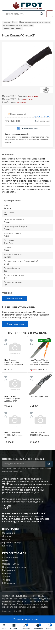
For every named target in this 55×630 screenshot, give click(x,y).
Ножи (5, 560)
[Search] (41, 14)
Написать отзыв (14, 298)
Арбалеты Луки (10, 557)
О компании (8, 533)
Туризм (6, 580)
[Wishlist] (5, 341)
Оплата (6, 539)
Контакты (7, 545)
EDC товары (8, 583)
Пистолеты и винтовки (14, 567)
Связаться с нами (15, 324)
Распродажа (8, 570)
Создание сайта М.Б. (12, 611)
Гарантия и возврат (12, 542)
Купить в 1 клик (41, 116)
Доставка (7, 536)
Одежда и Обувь (10, 564)
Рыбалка (6, 573)
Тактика (6, 576)
